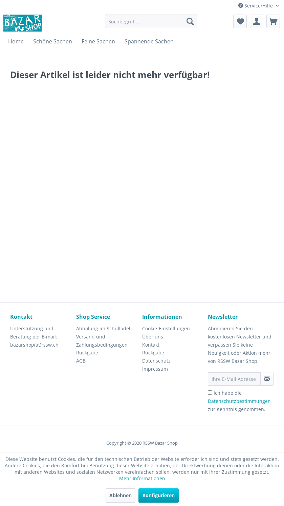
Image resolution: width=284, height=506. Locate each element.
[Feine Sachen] (98, 41)
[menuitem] (151, 21)
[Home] (15, 41)
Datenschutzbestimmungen (239, 401)
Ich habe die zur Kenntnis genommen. (239, 401)
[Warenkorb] (273, 21)
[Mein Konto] (256, 21)
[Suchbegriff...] (151, 21)
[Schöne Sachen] (52, 41)
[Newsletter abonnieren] (267, 379)
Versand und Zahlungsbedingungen (102, 340)
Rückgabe (87, 352)
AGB (81, 360)
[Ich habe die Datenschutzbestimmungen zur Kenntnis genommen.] (210, 392)
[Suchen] (190, 21)
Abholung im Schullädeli (104, 328)
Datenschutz (156, 360)
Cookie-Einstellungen (166, 328)
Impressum (155, 369)
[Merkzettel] (240, 21)
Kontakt (150, 345)
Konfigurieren (159, 495)
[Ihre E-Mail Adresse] (234, 379)
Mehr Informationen (142, 478)
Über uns (152, 336)
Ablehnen (120, 495)
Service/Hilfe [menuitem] (256, 5)
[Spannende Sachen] (149, 41)
